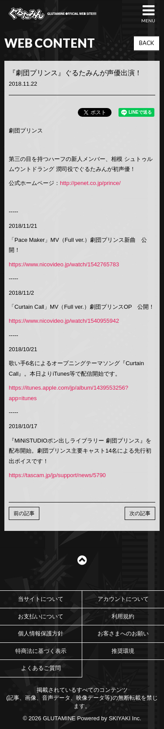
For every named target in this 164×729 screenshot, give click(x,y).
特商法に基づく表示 (40, 651)
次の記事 (139, 513)
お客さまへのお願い (123, 633)
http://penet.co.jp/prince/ (90, 183)
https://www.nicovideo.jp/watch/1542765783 (64, 264)
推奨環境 (123, 651)
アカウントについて (123, 599)
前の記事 (24, 513)
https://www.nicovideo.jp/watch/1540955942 (64, 320)
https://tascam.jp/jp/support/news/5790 (57, 475)
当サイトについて (40, 599)
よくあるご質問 (41, 668)
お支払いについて (40, 616)
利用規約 (123, 616)
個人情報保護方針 (40, 633)
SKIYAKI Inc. (125, 718)
